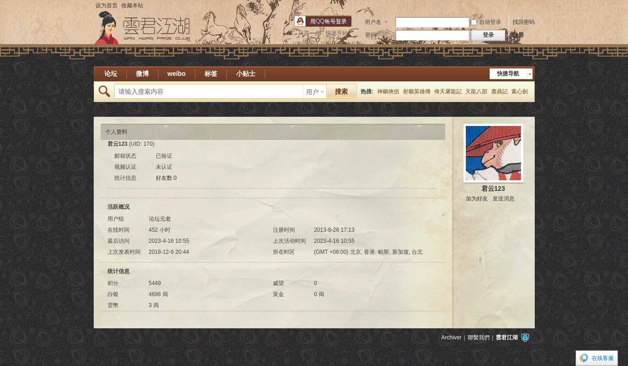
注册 (518, 35)
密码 (370, 35)
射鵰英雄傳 (416, 91)
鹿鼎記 (499, 91)
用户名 (373, 22)
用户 (312, 92)
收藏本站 (132, 5)
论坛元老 (160, 219)
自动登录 (486, 22)
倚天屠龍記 (448, 91)
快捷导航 (508, 73)
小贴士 (245, 73)
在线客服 (603, 358)
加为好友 (477, 198)
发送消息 (503, 198)
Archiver (451, 337)
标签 (210, 73)
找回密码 (524, 22)
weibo (177, 73)
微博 (142, 73)
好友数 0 (166, 178)
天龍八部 (476, 91)
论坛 (110, 73)
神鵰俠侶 (388, 91)
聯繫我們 (479, 337)
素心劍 (519, 91)
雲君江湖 (507, 337)
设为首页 (107, 5)
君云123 (493, 188)
